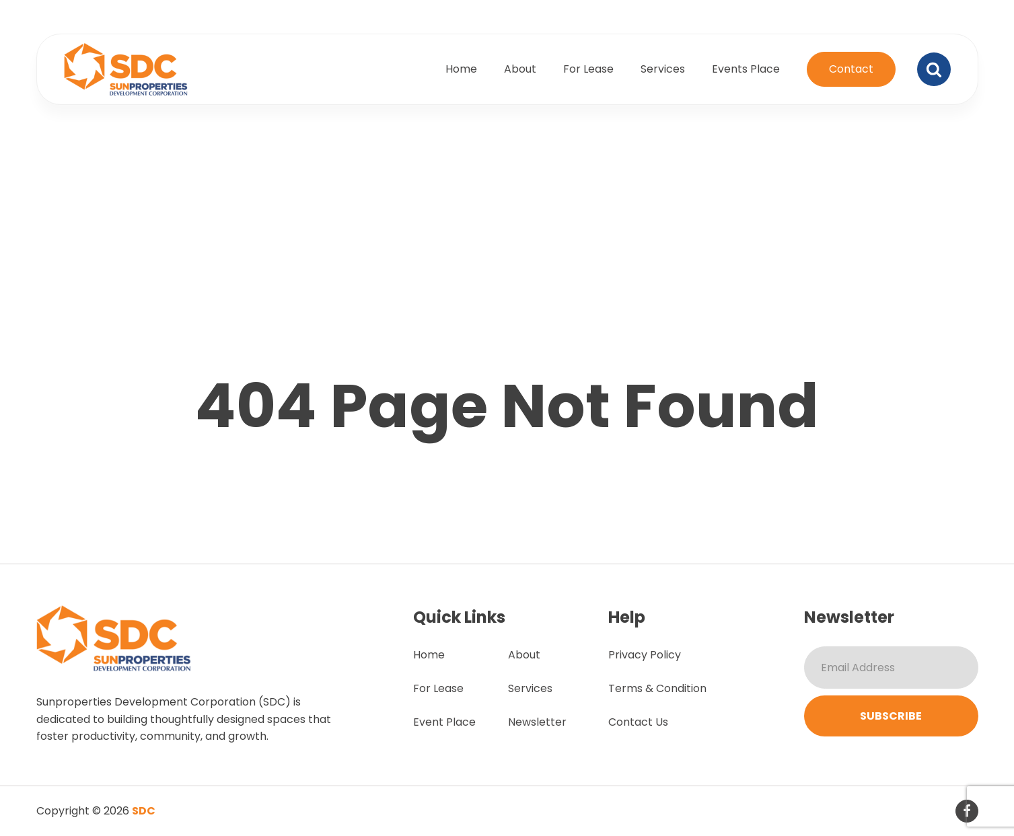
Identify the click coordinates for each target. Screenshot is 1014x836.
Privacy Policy (644, 654)
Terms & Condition (657, 688)
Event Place (444, 722)
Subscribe (891, 716)
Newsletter (537, 722)
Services (663, 69)
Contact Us (638, 722)
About (520, 69)
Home (461, 69)
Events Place (746, 69)
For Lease (588, 69)
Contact (851, 69)
